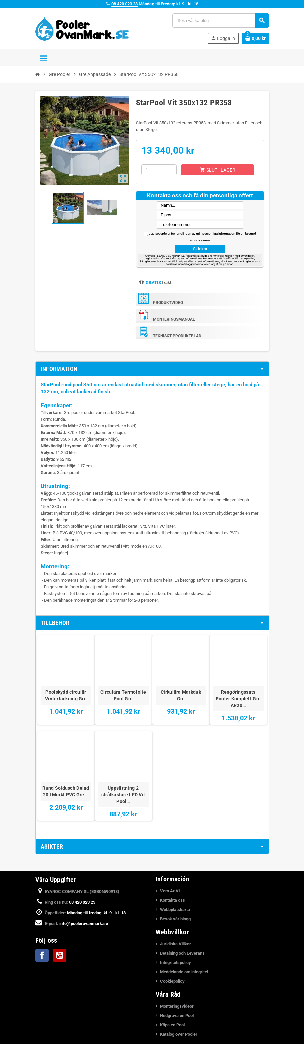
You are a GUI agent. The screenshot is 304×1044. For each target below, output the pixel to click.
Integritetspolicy (175, 962)
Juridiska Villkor (175, 943)
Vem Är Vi (170, 890)
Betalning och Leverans (182, 953)
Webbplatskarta (175, 909)
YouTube (59, 955)
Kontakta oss (172, 900)
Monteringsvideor (177, 1006)
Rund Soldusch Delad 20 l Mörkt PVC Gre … (65, 791)
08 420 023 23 (124, 3)
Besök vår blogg (175, 918)
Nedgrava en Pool (177, 1015)
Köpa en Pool (172, 1024)
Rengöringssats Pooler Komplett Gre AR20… (238, 698)
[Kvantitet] (159, 169)
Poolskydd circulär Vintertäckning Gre (66, 695)
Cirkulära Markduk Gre (181, 695)
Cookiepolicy (172, 981)
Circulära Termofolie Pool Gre (123, 695)
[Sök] (220, 20)
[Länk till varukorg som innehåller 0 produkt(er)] (255, 38)
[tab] (152, 369)
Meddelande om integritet (184, 971)
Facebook (42, 955)
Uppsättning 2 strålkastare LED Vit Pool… (123, 794)
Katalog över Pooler (178, 1034)
